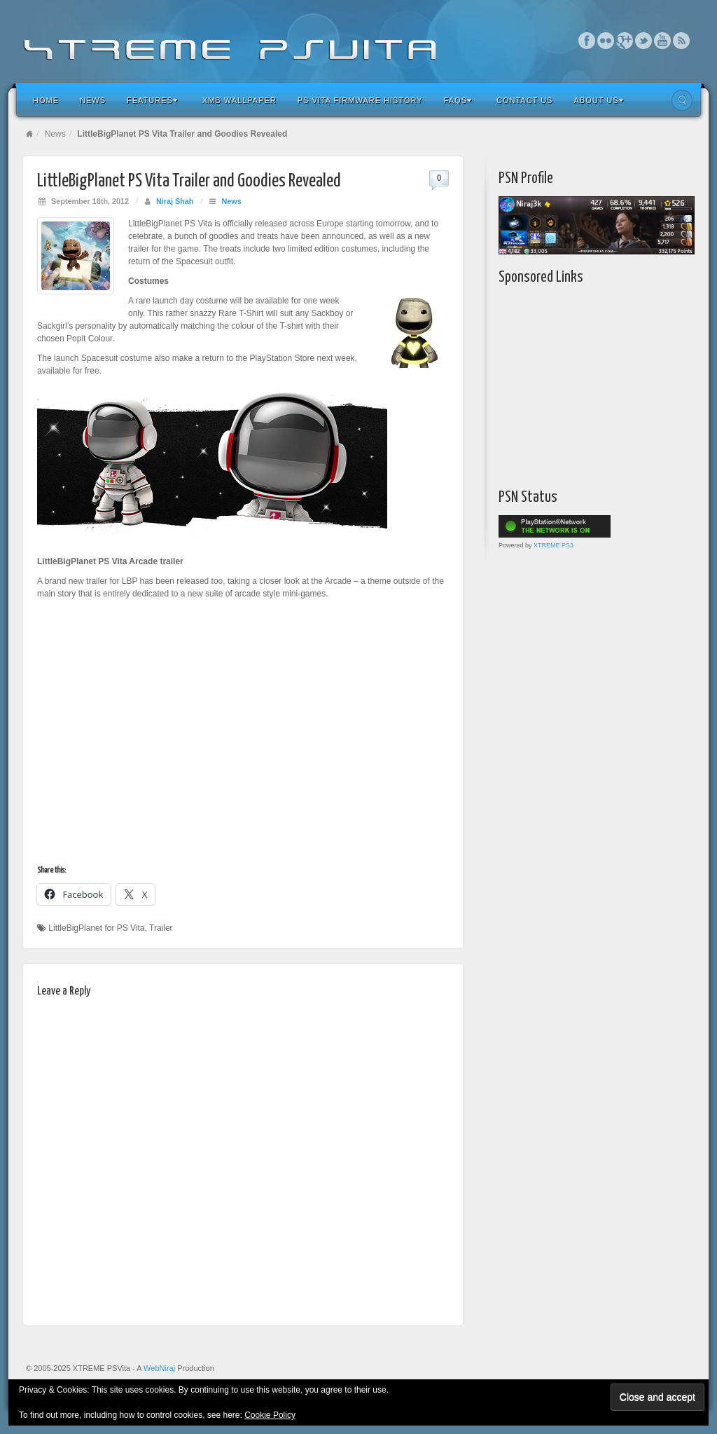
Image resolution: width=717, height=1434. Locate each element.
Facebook (587, 40)
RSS (681, 40)
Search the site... (681, 100)
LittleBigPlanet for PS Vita (96, 928)
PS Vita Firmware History (360, 100)
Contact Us (524, 100)
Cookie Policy (269, 1415)
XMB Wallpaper (239, 100)
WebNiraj (159, 1368)
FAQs (458, 100)
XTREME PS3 (553, 545)
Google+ (625, 40)
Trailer (161, 928)
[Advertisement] (586, 383)
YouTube (662, 40)
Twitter (644, 40)
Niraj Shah (174, 201)
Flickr (606, 40)
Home (46, 100)
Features (152, 100)
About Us (598, 100)
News (93, 100)
